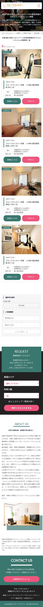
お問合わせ (28, 598)
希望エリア (9, 376)
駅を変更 (21, 305)
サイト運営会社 (16, 598)
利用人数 (8, 389)
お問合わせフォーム (21, 579)
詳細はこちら (12, 101)
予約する (31, 101)
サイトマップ (17, 595)
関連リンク (7, 595)
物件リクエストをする (21, 407)
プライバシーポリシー (32, 595)
